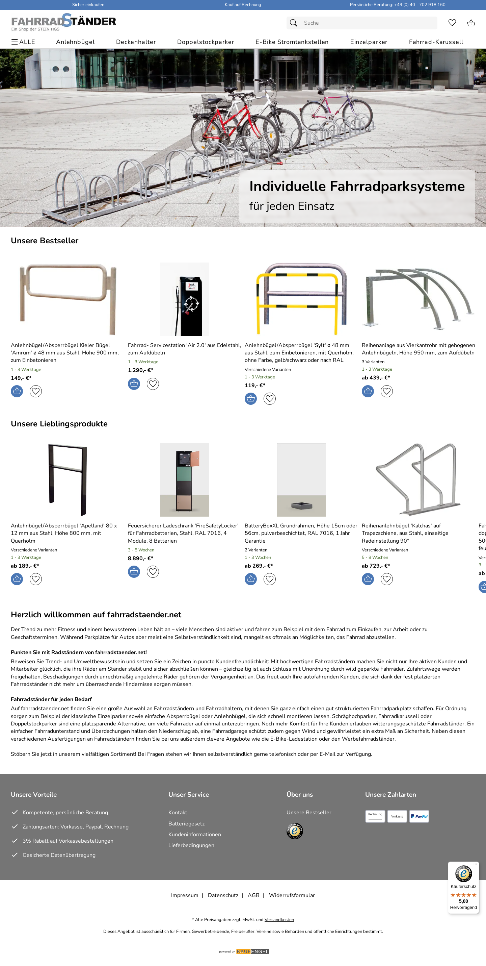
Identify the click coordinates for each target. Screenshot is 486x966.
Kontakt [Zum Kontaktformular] (177, 812)
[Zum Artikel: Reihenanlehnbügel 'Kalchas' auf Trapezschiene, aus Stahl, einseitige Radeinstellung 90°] (419, 533)
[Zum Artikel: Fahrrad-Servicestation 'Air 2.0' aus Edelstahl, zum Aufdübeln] (185, 349)
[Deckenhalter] (136, 42)
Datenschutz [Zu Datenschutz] (223, 895)
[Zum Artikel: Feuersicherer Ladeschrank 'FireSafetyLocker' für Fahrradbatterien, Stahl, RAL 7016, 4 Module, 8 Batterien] (185, 481)
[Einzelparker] (369, 42)
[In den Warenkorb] (17, 391)
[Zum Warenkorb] (471, 23)
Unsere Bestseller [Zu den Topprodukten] (309, 812)
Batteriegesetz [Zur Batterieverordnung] (186, 823)
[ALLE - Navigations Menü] (24, 42)
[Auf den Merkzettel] (36, 391)
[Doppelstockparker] (205, 42)
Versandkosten (279, 920)
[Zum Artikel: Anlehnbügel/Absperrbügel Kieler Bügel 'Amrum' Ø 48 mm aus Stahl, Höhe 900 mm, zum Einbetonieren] (68, 353)
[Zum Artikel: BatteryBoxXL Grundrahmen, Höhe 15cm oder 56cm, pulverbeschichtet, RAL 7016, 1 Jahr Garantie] (301, 533)
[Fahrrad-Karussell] (436, 42)
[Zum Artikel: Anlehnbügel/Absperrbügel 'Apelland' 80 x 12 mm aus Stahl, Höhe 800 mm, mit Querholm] (68, 481)
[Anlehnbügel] (75, 42)
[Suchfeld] (362, 23)
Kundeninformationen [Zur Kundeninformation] (194, 834)
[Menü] (475, 866)
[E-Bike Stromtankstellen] (292, 42)
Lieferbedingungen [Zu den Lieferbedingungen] (191, 845)
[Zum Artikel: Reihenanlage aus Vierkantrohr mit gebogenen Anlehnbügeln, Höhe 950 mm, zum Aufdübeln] (419, 349)
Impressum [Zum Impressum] (184, 895)
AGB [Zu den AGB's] (254, 895)
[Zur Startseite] (63, 23)
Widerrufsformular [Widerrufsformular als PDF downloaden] (292, 895)
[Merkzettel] (452, 23)
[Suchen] (295, 23)
